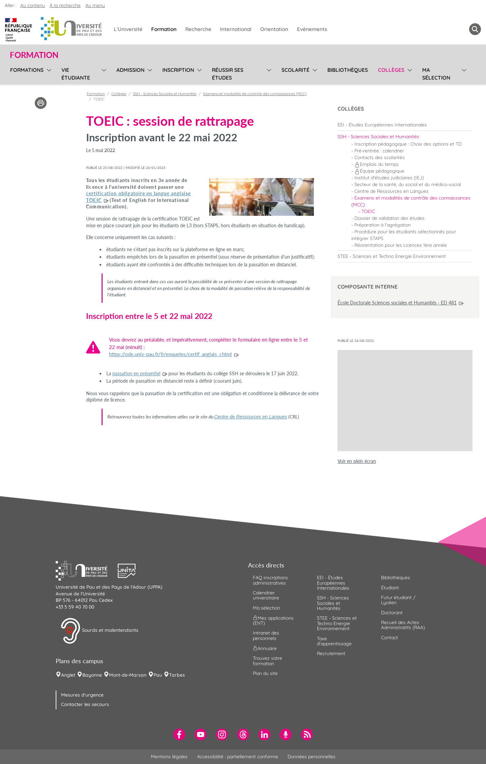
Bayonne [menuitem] (92, 675)
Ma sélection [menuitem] (436, 74)
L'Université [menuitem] (128, 29)
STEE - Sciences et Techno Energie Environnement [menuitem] (337, 623)
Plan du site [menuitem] (265, 673)
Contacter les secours (85, 704)
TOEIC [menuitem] (368, 211)
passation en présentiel (136, 373)
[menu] (48, 73)
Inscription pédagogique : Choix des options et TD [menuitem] (408, 144)
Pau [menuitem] (158, 675)
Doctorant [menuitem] (392, 613)
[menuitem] (405, 125)
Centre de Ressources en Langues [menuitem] (391, 191)
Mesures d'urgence (82, 695)
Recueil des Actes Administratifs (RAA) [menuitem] (403, 624)
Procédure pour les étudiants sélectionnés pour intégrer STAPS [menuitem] (403, 235)
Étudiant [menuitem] (390, 588)
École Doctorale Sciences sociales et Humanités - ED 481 (397, 302)
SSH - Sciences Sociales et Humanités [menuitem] (333, 603)
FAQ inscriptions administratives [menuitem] (270, 580)
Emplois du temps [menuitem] (376, 164)
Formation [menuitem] (164, 29)
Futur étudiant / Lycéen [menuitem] (398, 600)
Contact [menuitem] (389, 638)
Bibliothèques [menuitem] (347, 70)
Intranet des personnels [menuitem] (266, 635)
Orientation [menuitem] (274, 29)
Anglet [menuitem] (68, 675)
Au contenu (32, 5)
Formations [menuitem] (27, 70)
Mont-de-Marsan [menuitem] (127, 675)
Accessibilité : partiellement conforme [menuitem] (237, 757)
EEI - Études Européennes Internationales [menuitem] (333, 583)
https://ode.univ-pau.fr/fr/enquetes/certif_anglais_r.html (170, 354)
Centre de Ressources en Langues (250, 416)
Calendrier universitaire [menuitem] (266, 595)
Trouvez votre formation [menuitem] (267, 660)
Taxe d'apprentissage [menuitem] (334, 641)
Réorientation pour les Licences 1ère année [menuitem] (400, 245)
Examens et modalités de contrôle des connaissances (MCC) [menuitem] (410, 201)
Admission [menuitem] (130, 70)
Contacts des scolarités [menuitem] (379, 157)
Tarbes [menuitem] (177, 675)
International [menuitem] (235, 29)
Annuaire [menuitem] (265, 648)
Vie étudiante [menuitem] (75, 74)
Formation (96, 93)
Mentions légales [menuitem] (169, 757)
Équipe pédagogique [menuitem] (379, 171)
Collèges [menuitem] (391, 70)
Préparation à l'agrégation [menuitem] (382, 225)
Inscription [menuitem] (178, 70)
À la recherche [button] (65, 5)
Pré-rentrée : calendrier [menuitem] (379, 151)
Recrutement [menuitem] (331, 653)
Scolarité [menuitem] (295, 70)
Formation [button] (34, 55)
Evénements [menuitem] (312, 29)
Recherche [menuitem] (198, 29)
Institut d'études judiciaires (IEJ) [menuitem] (389, 178)
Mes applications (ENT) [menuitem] (273, 620)
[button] (87, 570)
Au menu (95, 5)
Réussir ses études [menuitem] (227, 74)
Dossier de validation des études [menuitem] (389, 218)
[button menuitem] (475, 29)
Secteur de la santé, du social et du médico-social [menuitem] (407, 184)
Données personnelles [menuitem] (311, 757)
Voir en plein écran (357, 461)
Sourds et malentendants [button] (99, 630)
